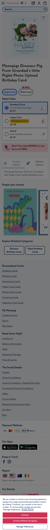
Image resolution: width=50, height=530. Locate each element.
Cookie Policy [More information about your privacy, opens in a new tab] (27, 510)
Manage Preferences (25, 527)
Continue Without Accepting (25, 521)
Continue (25, 515)
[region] (25, 512)
